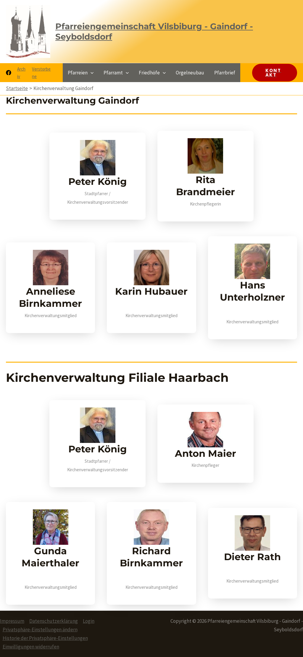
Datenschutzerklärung (53, 621)
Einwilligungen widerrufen (31, 646)
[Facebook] (8, 72)
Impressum (12, 621)
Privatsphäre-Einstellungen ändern (40, 629)
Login (88, 621)
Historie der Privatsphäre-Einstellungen (45, 638)
